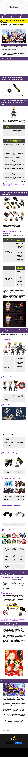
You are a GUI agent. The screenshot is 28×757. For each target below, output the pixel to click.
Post (9, 743)
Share (18, 743)
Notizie (14, 14)
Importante (23, 17)
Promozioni (5, 17)
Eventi (23, 14)
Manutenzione (14, 17)
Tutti (5, 14)
